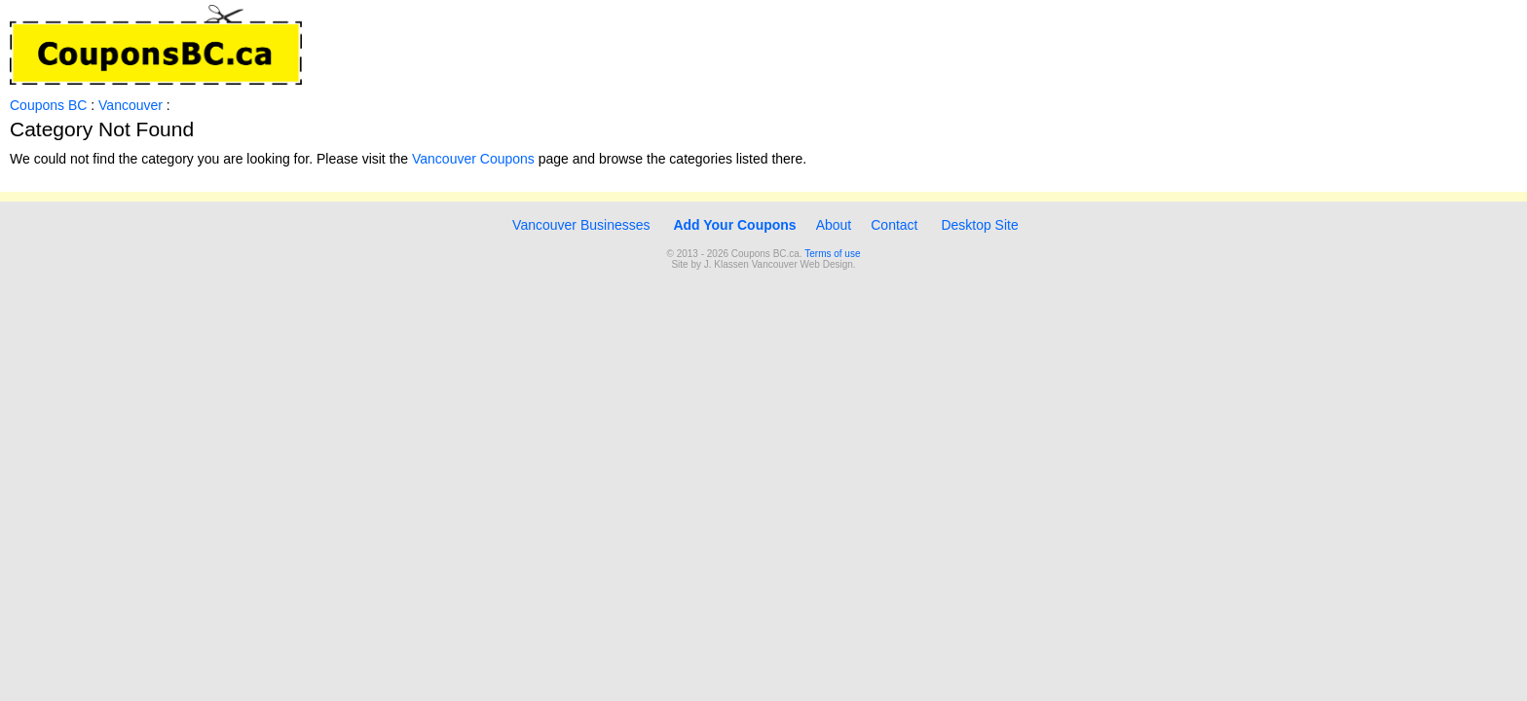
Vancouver (132, 105)
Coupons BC (48, 105)
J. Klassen (726, 264)
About (834, 225)
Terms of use (832, 253)
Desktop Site (979, 225)
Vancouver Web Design (802, 264)
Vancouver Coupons (473, 158)
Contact (894, 225)
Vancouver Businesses (579, 225)
